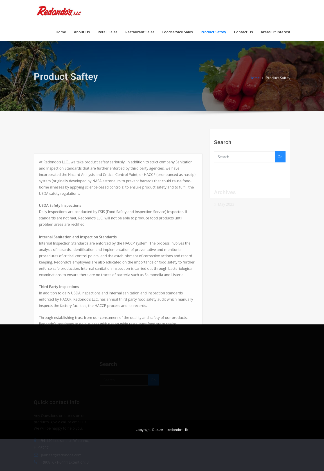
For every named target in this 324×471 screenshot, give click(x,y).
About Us (82, 31)
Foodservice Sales (177, 31)
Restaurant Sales (139, 31)
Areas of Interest (275, 31)
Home (61, 31)
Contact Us (243, 31)
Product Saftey (213, 31)
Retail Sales (107, 31)
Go (280, 159)
